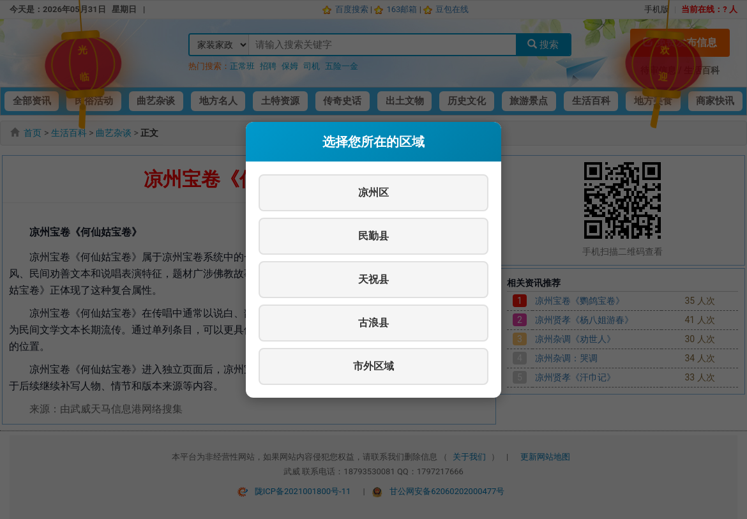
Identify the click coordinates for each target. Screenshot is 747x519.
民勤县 (373, 236)
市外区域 (373, 366)
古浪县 (373, 323)
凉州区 (373, 192)
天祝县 (373, 279)
